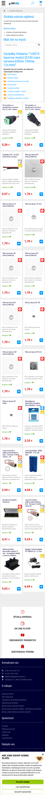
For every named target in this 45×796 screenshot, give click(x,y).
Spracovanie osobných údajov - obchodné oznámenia (21, 709)
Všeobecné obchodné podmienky (14, 700)
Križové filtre (11, 84)
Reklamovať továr (8, 729)
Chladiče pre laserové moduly (18, 81)
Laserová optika (13, 88)
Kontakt (5, 726)
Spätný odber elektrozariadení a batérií (16, 712)
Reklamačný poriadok (10, 703)
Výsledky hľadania (15, 11)
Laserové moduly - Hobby (16, 91)
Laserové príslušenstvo (15, 95)
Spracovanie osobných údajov (13, 706)
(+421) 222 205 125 (12, 670)
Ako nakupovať (7, 697)
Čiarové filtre (12, 74)
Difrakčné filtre (12, 78)
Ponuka (3, 3)
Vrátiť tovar (6, 732)
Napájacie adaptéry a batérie (18, 98)
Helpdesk (5, 735)
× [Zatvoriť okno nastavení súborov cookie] (43, 754)
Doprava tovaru (7, 694)
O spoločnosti (7, 738)
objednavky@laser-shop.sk (15, 676)
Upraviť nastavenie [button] (22, 791)
